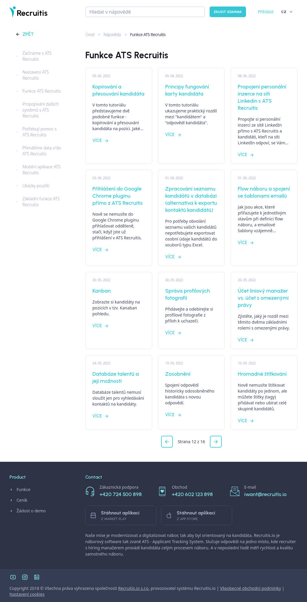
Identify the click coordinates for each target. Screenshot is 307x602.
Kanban (101, 291)
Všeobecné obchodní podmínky (250, 588)
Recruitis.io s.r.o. (134, 588)
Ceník (18, 500)
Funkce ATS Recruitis (144, 34)
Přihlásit (266, 11)
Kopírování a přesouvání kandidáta (118, 90)
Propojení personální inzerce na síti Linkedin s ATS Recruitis (262, 97)
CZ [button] (287, 11)
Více (100, 140)
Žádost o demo (27, 511)
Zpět (24, 34)
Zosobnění (177, 374)
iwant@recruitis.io (265, 494)
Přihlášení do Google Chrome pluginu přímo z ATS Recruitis (117, 195)
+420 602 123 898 (192, 494)
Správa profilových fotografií (187, 294)
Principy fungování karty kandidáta (187, 90)
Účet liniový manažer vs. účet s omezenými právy (263, 298)
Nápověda (109, 34)
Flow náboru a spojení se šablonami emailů (264, 192)
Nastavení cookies (26, 594)
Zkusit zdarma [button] (228, 12)
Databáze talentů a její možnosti (115, 377)
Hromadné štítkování (262, 374)
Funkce (19, 490)
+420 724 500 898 (120, 494)
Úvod (87, 34)
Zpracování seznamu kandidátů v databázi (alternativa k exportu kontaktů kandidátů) (191, 199)
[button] (167, 442)
